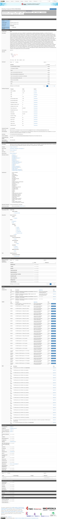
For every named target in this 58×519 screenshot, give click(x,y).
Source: (11, 219)
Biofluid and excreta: (15, 249)
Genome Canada (7, 511)
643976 (11, 431)
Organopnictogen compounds (17, 170)
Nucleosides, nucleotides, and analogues (17, 148)
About (30, 1)
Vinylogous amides (15, 161)
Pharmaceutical (16, 256)
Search (12, 1)
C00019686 (12, 451)
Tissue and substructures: (16, 237)
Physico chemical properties (28, 12)
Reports (22, 1)
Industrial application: (13, 253)
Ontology (22, 12)
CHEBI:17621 (22, 206)
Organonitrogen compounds (17, 169)
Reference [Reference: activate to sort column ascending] (47, 262)
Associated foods (43, 12)
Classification (18, 12)
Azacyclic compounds (16, 166)
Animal (15, 234)
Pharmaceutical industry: (16, 254)
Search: (49, 62)
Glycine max (18, 230)
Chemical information (12, 12)
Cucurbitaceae (18, 231)
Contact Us (35, 1)
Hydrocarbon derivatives (16, 167)
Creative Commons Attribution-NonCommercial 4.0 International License (26, 518)
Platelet (17, 243)
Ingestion (15, 218)
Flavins (13, 154)
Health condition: (15, 211)
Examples (26, 1)
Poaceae (17, 227)
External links (38, 12)
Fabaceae (18, 228)
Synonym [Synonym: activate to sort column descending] (12, 64)
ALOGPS (35, 92)
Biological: (13, 224)
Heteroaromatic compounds (17, 162)
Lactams (14, 164)
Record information (5, 12)
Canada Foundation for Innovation (6, 508)
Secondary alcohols (15, 163)
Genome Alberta (13, 511)
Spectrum (54, 291)
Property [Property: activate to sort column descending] (11, 262)
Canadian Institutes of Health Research (17, 507)
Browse (7, 1)
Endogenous (14, 221)
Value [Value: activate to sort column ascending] (35, 262)
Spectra (34, 12)
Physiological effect (5, 209)
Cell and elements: (15, 240)
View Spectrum (53, 303)
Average (32, 475)
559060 (11, 426)
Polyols (13, 165)
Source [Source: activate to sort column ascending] (48, 64)
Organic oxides (15, 168)
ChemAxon (35, 94)
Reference (45, 475)
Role (2, 253)
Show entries (14, 62)
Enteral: (13, 216)
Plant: (15, 225)
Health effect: (12, 209)
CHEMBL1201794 (13, 428)
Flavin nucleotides (13, 150)
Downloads (17, 1)
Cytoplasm (16, 246)
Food (13, 222)
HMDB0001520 (13, 441)
